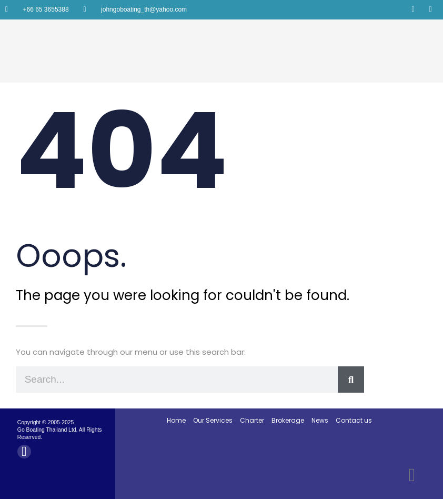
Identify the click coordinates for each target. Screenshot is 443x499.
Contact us (354, 420)
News (319, 420)
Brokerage (287, 420)
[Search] (351, 379)
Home (176, 420)
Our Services (213, 420)
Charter (252, 420)
